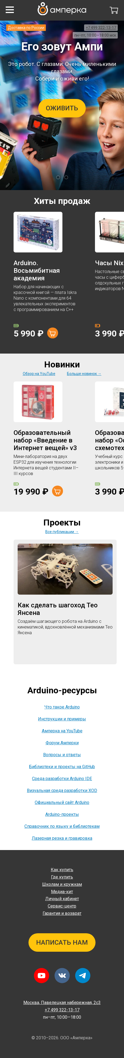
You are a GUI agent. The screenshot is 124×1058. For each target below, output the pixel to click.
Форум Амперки (62, 742)
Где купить (62, 877)
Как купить (62, 869)
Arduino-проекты (62, 814)
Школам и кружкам (62, 884)
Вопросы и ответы (62, 754)
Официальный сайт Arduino (62, 802)
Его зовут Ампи (62, 46)
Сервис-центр (62, 906)
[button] (10, 10)
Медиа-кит (62, 891)
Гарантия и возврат (62, 913)
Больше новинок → (84, 373)
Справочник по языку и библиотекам (62, 826)
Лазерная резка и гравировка (62, 838)
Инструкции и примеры (62, 719)
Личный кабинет (62, 898)
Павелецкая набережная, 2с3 (62, 1002)
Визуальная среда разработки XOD (62, 790)
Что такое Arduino (62, 707)
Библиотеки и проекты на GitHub (62, 766)
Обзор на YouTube (39, 373)
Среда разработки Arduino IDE (62, 778)
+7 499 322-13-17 (101, 27)
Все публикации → (62, 532)
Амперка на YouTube (62, 730)
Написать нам (62, 942)
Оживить (62, 108)
